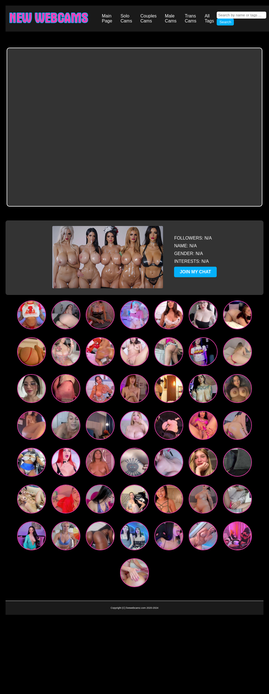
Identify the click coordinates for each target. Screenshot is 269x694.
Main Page (107, 18)
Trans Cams (190, 18)
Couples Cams (148, 18)
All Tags (209, 18)
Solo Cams (126, 18)
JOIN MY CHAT (195, 271)
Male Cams (171, 18)
